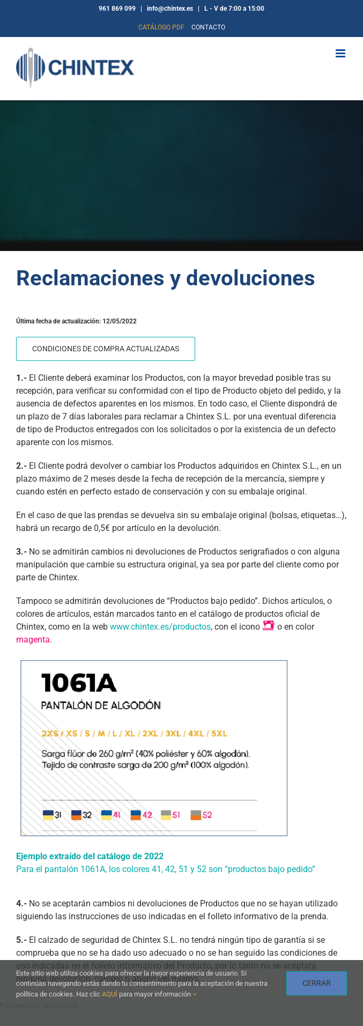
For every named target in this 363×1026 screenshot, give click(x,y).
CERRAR (316, 983)
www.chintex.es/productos (159, 627)
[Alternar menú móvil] (341, 53)
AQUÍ (109, 994)
